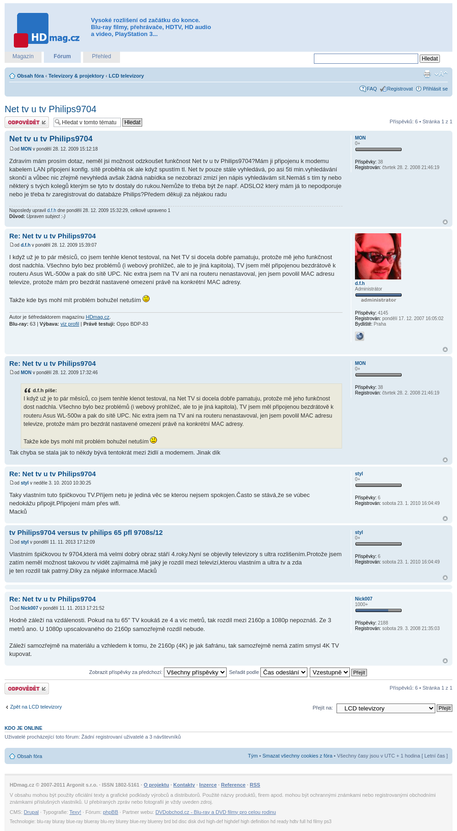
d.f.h (51, 210)
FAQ (372, 88)
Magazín (23, 56)
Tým (253, 755)
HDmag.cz (97, 317)
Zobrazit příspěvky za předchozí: (158, 672)
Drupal (31, 812)
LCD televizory (126, 76)
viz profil (69, 324)
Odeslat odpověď (27, 122)
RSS (255, 785)
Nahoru (445, 221)
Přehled (101, 56)
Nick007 (29, 608)
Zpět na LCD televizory (36, 707)
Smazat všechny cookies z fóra (297, 755)
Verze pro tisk (427, 74)
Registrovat (400, 88)
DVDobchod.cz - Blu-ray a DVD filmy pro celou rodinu (216, 812)
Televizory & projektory (76, 76)
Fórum (62, 56)
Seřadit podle (268, 672)
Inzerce (208, 785)
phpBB (110, 812)
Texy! (75, 812)
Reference (233, 785)
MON (26, 149)
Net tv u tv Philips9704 (50, 109)
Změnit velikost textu (441, 74)
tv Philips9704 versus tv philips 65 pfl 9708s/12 (86, 532)
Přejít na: (323, 707)
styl (25, 482)
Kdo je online (23, 728)
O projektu (156, 785)
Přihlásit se (435, 88)
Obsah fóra (30, 76)
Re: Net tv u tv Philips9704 (52, 236)
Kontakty (184, 785)
